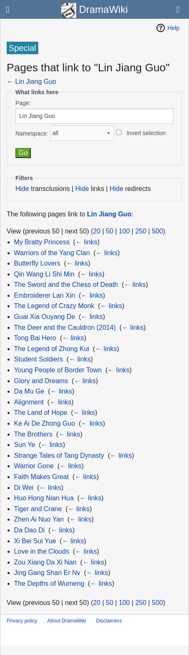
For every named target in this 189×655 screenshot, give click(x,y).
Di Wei (24, 487)
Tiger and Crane (38, 508)
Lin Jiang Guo (35, 81)
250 (141, 231)
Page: (23, 103)
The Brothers (33, 434)
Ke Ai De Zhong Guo (44, 423)
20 (97, 231)
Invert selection (146, 133)
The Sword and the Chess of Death (66, 284)
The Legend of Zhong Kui (52, 348)
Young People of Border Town (58, 370)
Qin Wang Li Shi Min (44, 274)
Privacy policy (22, 621)
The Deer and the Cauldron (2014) (65, 327)
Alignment (29, 402)
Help (173, 28)
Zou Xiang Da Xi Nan (45, 562)
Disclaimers (109, 621)
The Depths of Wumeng (49, 583)
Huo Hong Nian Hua (44, 498)
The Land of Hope (40, 412)
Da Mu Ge (29, 391)
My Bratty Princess (42, 242)
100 (124, 231)
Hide (22, 188)
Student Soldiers (38, 359)
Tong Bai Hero (35, 337)
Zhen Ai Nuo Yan (39, 519)
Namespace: (31, 133)
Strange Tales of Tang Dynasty (59, 455)
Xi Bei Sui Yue (35, 541)
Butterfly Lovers (37, 263)
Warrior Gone (34, 465)
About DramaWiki (66, 621)
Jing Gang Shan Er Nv (47, 572)
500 (157, 231)
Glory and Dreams (41, 380)
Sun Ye (24, 444)
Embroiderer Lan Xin (44, 295)
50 (109, 231)
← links (86, 242)
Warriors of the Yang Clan (52, 252)
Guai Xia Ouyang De (44, 316)
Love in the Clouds (42, 551)
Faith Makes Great (41, 476)
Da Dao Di (29, 530)
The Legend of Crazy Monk (54, 305)
